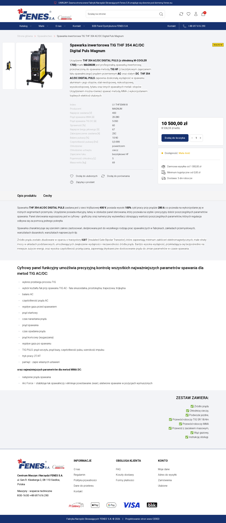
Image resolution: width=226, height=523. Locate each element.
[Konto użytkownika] (196, 14)
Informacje (82, 460)
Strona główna (25, 36)
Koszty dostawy (125, 474)
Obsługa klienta (128, 460)
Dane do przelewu (84, 485)
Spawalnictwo (44, 36)
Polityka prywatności (85, 480)
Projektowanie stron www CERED (142, 519)
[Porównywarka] (181, 14)
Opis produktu (27, 196)
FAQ (118, 469)
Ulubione (162, 485)
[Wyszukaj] (161, 14)
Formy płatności (125, 480)
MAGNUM (117, 108)
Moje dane (164, 469)
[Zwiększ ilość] (200, 138)
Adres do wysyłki (167, 474)
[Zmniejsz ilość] (192, 138)
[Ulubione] (189, 14)
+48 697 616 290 (196, 26)
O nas (77, 469)
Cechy (48, 196)
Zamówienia (165, 480)
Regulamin (79, 474)
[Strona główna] (44, 14)
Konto (163, 460)
